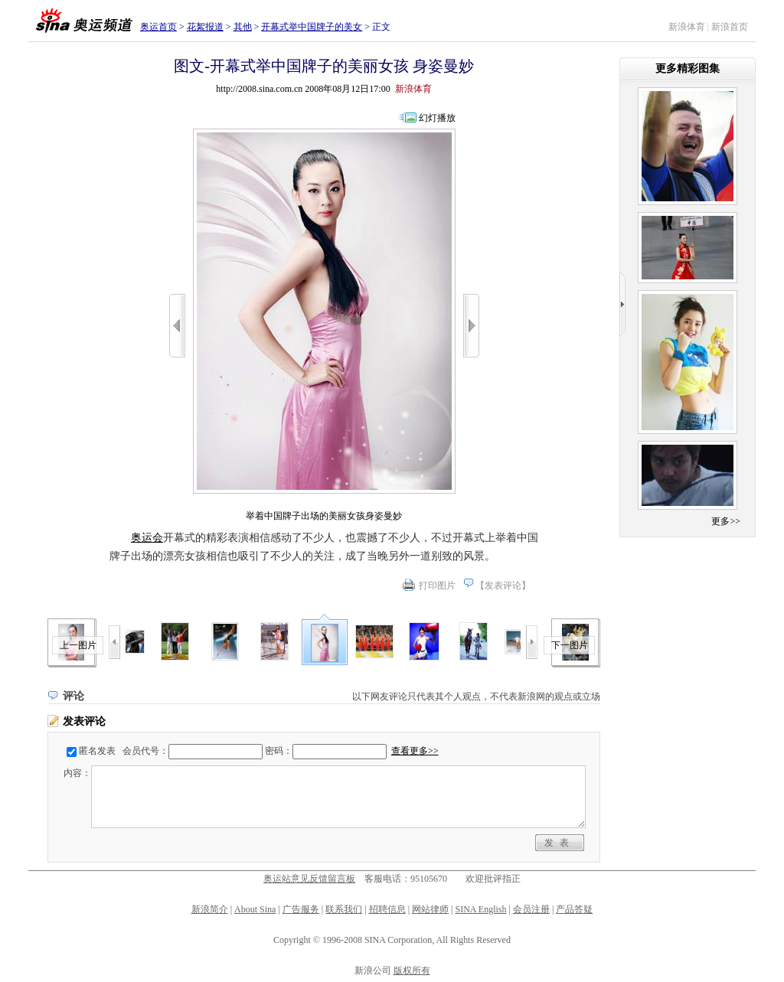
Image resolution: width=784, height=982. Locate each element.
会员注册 (531, 909)
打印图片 (437, 585)
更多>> (725, 521)
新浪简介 (209, 909)
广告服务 (301, 909)
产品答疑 (574, 909)
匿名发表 (97, 750)
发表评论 (503, 585)
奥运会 (147, 537)
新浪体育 (686, 26)
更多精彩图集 (687, 68)
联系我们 (343, 909)
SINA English (480, 909)
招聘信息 (387, 909)
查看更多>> (415, 750)
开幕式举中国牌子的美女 (311, 26)
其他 (243, 26)
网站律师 (430, 909)
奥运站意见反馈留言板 (309, 878)
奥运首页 (158, 26)
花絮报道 (205, 26)
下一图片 (569, 645)
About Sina (255, 909)
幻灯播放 (437, 118)
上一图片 (78, 645)
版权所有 (412, 970)
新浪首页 (729, 26)
